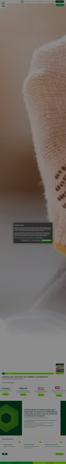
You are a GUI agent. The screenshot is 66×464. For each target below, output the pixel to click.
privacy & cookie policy (39, 237)
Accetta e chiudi (46, 240)
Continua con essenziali (36, 240)
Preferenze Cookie (25, 240)
